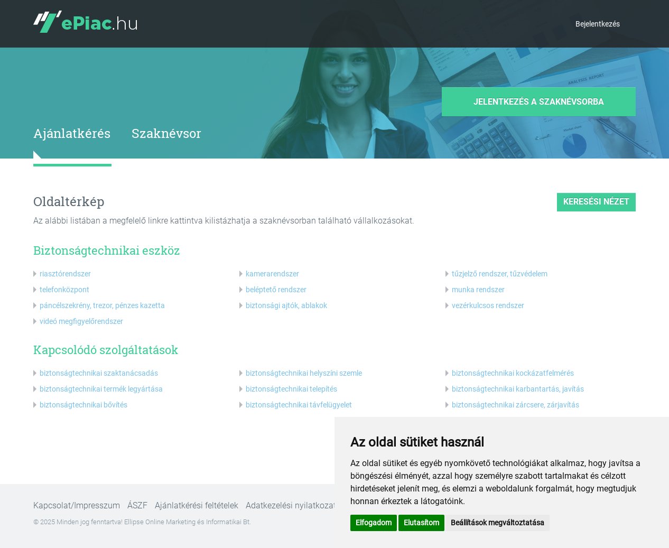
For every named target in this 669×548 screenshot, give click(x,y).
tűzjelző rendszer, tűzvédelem (499, 274)
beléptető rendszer (276, 289)
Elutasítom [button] (421, 522)
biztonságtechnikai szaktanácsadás (99, 373)
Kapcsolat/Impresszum (76, 505)
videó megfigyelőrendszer (81, 321)
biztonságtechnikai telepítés (291, 389)
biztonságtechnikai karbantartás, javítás (518, 389)
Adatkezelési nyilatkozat (291, 505)
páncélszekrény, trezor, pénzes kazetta (102, 305)
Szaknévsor (166, 133)
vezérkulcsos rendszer (488, 305)
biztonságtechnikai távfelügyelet (299, 405)
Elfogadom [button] (374, 522)
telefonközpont (64, 289)
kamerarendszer (272, 274)
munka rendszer (478, 289)
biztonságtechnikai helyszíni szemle (304, 373)
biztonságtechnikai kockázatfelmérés (513, 373)
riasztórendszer (65, 274)
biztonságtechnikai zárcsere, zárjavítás (515, 405)
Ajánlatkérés (71, 133)
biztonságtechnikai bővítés (83, 405)
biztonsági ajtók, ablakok (286, 305)
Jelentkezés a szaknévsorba (538, 102)
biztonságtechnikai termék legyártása (101, 389)
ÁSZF (137, 505)
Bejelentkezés (597, 24)
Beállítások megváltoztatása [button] (497, 522)
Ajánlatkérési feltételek (196, 505)
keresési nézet (596, 202)
